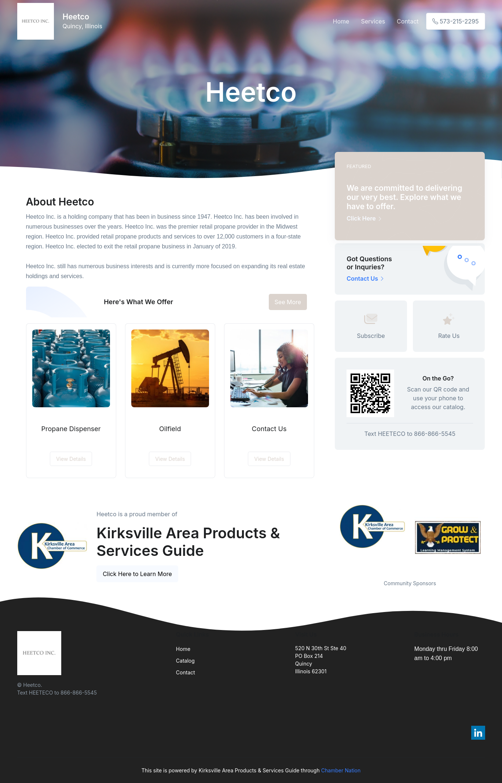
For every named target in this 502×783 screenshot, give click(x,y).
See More (288, 302)
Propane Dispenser (71, 429)
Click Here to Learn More (137, 574)
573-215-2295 (455, 21)
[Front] (37, 21)
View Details (71, 459)
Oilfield (170, 429)
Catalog (185, 661)
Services (373, 21)
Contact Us (269, 429)
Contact (407, 21)
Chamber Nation (341, 770)
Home (341, 21)
